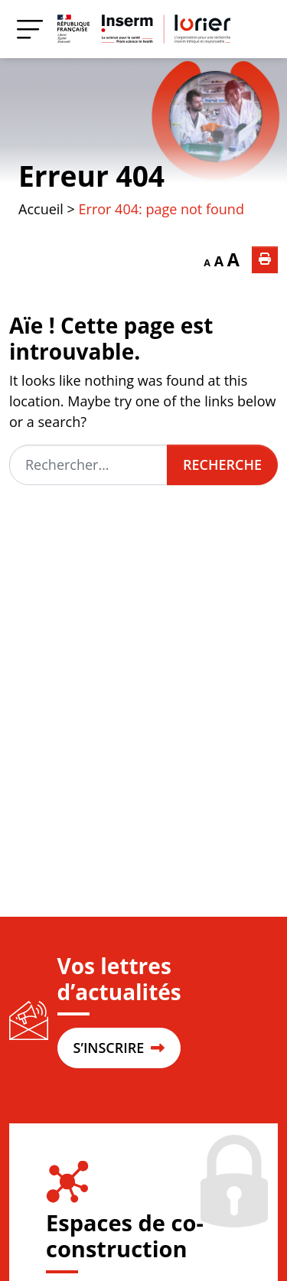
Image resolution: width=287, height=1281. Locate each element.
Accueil (41, 209)
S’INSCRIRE (119, 1047)
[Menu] (30, 28)
